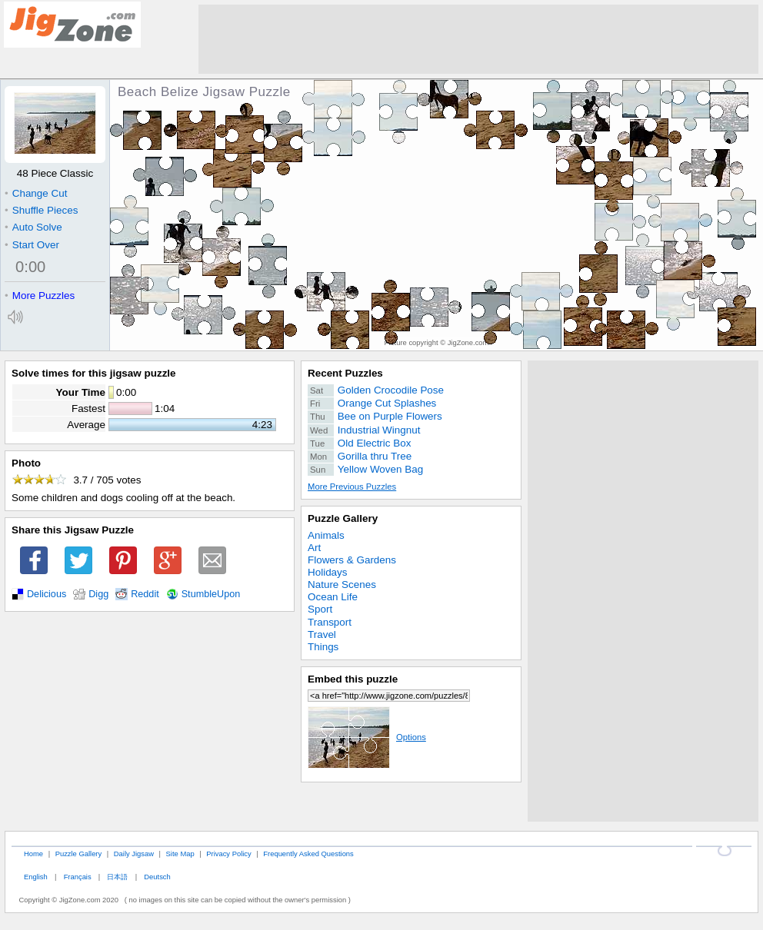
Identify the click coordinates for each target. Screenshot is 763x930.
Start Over (32, 245)
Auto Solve (33, 227)
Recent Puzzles (345, 373)
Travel (322, 634)
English (36, 876)
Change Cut (36, 193)
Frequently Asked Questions (308, 853)
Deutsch (157, 876)
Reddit (145, 594)
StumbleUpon (211, 594)
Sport (320, 609)
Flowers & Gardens (352, 560)
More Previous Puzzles (352, 486)
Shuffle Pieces (41, 210)
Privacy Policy (228, 853)
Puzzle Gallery (343, 518)
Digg (98, 594)
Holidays (328, 572)
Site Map (180, 853)
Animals (326, 535)
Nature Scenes (342, 584)
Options (367, 737)
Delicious (46, 594)
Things (323, 647)
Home (33, 853)
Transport (330, 622)
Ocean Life (333, 597)
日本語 (117, 876)
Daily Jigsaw (134, 853)
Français (78, 876)
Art (314, 547)
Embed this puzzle (353, 679)
